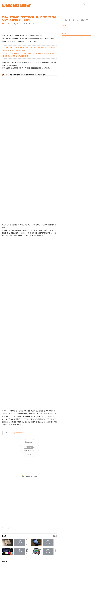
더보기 (55, 536)
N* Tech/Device (7, 24)
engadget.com (18, 433)
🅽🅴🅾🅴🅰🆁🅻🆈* (16, 6)
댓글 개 (4, 561)
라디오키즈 (19, 24)
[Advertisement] (29, 476)
